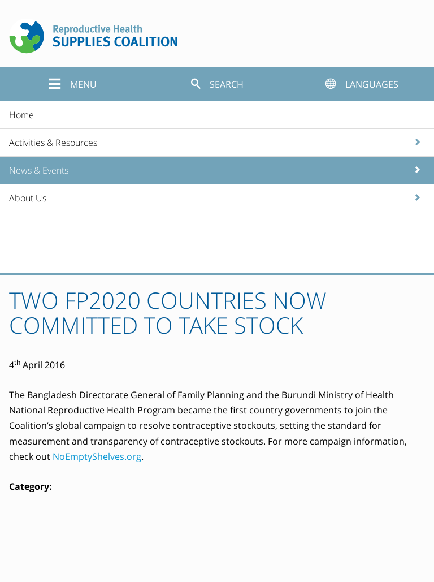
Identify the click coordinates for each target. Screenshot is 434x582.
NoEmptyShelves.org (97, 456)
